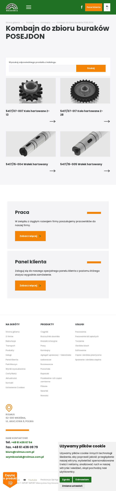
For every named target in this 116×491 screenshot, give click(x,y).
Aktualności (11, 378)
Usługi (8, 355)
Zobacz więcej (30, 236)
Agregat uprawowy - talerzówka (56, 355)
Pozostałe (45, 369)
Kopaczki (45, 373)
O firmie (9, 336)
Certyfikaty (11, 373)
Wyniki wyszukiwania (15, 369)
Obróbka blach (82, 345)
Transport (10, 345)
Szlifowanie (80, 350)
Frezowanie (80, 331)
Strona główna (13, 22)
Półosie (44, 386)
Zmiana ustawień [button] (72, 485)
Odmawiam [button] (82, 479)
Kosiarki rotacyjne (49, 341)
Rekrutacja (11, 341)
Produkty (30, 22)
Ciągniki (44, 331)
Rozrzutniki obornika (50, 336)
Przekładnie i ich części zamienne (51, 380)
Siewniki (44, 391)
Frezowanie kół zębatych (87, 336)
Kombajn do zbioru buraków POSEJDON (75, 22)
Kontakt (9, 383)
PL (107, 7)
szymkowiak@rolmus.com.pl (25, 457)
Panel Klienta (12, 359)
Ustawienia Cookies (15, 387)
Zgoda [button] (66, 479)
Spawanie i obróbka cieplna (88, 359)
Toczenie (79, 341)
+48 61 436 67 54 (21, 442)
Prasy (43, 345)
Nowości (44, 395)
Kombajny (45, 22)
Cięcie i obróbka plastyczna (88, 355)
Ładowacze (46, 359)
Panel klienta (94, 7)
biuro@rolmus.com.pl (20, 452)
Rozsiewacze (47, 364)
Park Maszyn (11, 364)
